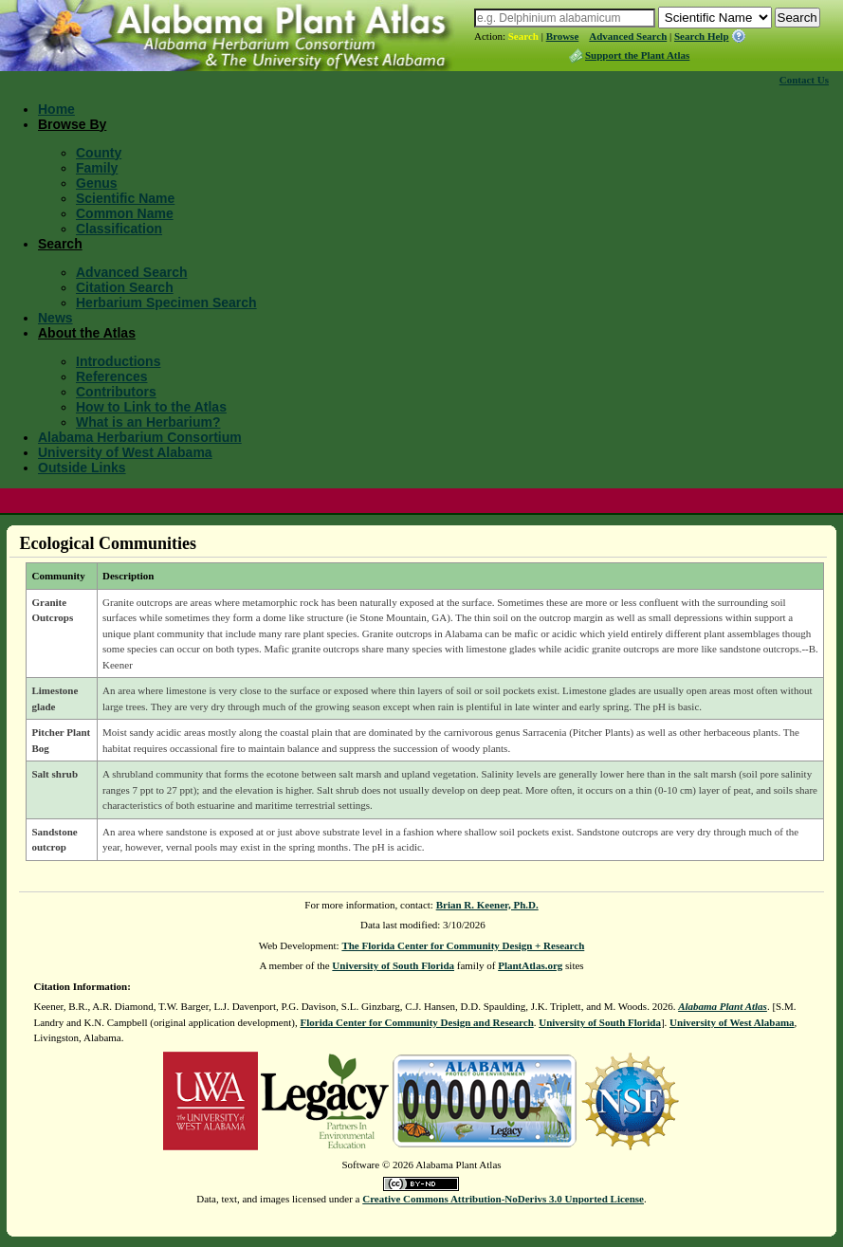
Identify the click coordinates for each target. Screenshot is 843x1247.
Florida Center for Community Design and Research (416, 1022)
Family (97, 167)
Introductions (118, 361)
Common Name (125, 213)
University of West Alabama (125, 452)
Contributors (116, 391)
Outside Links (82, 467)
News (55, 317)
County (98, 152)
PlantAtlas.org (530, 965)
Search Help (701, 36)
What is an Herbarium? (148, 422)
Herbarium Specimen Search (166, 302)
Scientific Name (125, 198)
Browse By (72, 124)
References (112, 376)
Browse (562, 36)
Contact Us (804, 79)
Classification (119, 228)
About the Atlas (87, 332)
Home (56, 109)
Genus (97, 183)
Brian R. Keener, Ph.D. (487, 904)
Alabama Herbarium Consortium (140, 437)
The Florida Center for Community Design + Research (462, 945)
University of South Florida (393, 965)
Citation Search (125, 287)
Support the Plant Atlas (637, 55)
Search (523, 36)
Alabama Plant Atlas (722, 1006)
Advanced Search (628, 36)
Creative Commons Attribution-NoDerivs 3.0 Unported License (503, 1198)
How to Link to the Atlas (151, 406)
